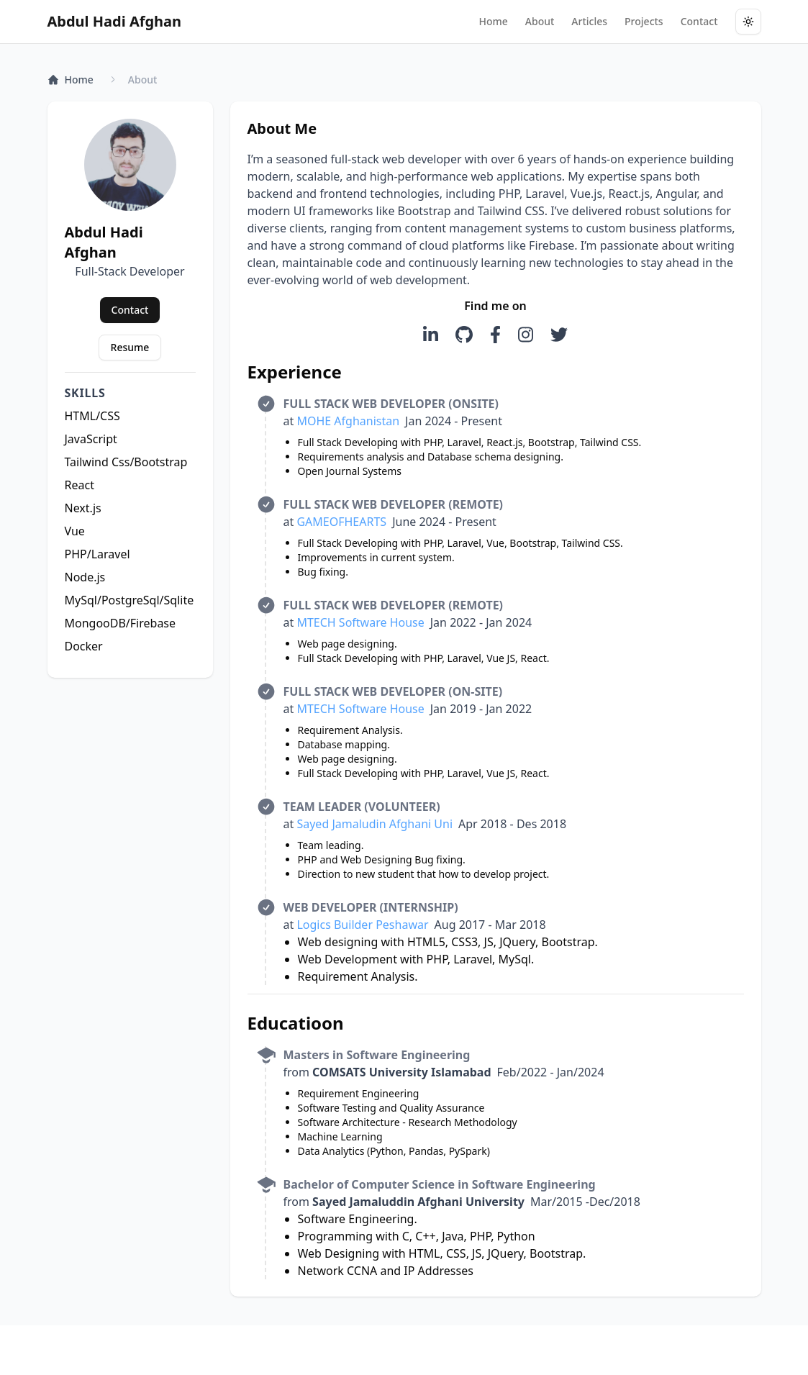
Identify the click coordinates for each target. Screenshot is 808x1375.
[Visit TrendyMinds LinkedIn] (430, 334)
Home (492, 21)
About (540, 21)
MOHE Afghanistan (347, 421)
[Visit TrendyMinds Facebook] (495, 334)
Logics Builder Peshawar (362, 924)
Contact (699, 21)
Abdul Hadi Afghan (114, 21)
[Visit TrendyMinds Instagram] (525, 334)
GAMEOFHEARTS (341, 522)
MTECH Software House (360, 622)
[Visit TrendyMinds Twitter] (559, 334)
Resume (130, 347)
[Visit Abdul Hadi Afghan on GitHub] (464, 334)
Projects (644, 21)
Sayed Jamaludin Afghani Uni (374, 824)
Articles (589, 21)
